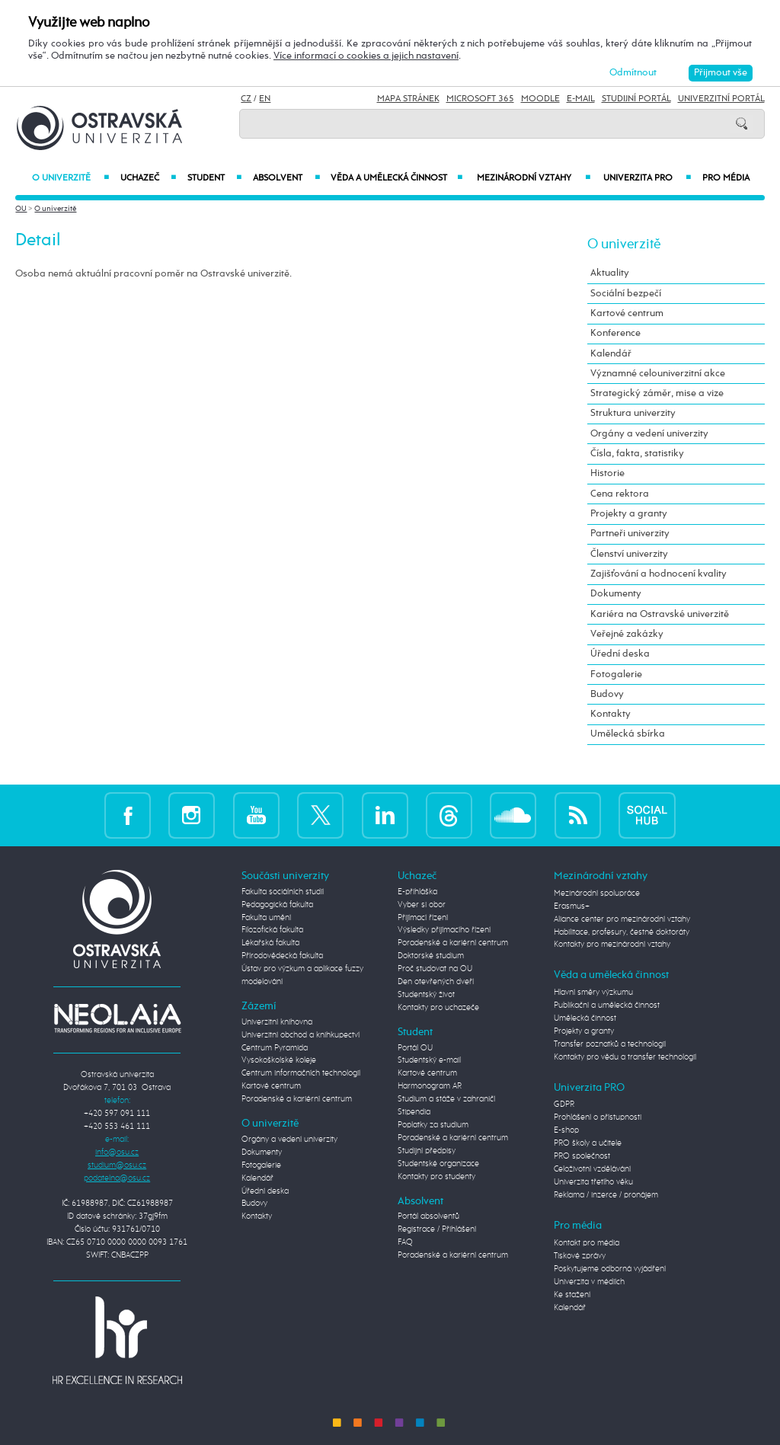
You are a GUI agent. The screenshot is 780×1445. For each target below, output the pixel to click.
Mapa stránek (408, 99)
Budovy (607, 694)
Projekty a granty (628, 514)
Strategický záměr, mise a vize (657, 393)
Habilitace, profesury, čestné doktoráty (621, 932)
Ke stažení (572, 1295)
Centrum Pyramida (274, 1048)
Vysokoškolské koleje (278, 1060)
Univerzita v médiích (589, 1282)
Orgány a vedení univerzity (649, 434)
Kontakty (610, 714)
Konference (615, 333)
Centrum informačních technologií (300, 1073)
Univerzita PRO (647, 178)
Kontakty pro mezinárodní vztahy (612, 944)
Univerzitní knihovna (276, 1022)
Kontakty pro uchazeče (438, 1007)
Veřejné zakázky (626, 634)
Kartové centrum (626, 313)
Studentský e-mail (429, 1060)
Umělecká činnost (585, 1018)
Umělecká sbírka (627, 734)
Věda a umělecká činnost (397, 178)
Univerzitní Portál (721, 99)
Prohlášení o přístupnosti (597, 1117)
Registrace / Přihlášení (437, 1229)
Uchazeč (148, 178)
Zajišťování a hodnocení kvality (658, 574)
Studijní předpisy (427, 1151)
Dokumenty (615, 594)
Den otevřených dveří (436, 981)
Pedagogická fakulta (277, 905)
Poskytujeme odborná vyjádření (610, 1269)
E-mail (581, 99)
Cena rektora (619, 494)
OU (21, 209)
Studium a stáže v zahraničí (446, 1099)
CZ (246, 99)
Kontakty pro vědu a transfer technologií (625, 1057)
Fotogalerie (616, 674)
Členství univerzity (629, 554)
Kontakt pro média (586, 1243)
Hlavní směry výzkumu (593, 992)
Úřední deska (620, 654)
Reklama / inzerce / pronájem (606, 1195)
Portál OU (415, 1048)
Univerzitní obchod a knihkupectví (300, 1035)
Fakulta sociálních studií (282, 892)
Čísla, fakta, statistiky (637, 454)
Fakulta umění (266, 917)
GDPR (564, 1104)
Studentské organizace (438, 1163)
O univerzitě (70, 178)
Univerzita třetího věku (593, 1182)
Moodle (540, 99)
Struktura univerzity (633, 413)
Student (214, 178)
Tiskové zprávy (580, 1256)
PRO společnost (582, 1156)
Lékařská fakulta (270, 943)
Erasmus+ (572, 906)
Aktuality (609, 273)
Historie (607, 473)
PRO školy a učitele (588, 1143)
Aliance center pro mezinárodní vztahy (622, 919)
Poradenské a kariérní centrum (296, 1099)
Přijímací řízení (423, 917)
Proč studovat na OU (435, 968)
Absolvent (286, 178)
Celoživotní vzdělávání (592, 1169)
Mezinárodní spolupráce (597, 893)
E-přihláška (417, 892)
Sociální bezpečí (625, 294)
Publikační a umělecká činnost (607, 1005)
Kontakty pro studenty (436, 1176)
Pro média (726, 178)
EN (264, 99)
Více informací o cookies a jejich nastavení (366, 56)
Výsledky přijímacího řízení (444, 930)
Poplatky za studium (433, 1125)
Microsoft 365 (480, 99)
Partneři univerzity (630, 534)
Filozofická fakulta (272, 930)
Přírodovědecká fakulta (282, 956)
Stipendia (414, 1112)
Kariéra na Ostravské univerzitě (659, 614)
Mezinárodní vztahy (533, 178)
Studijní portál (636, 99)
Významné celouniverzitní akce (657, 374)
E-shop (566, 1130)
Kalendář (610, 354)
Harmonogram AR (430, 1086)
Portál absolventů (428, 1216)
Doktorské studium (431, 956)
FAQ (405, 1242)
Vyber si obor (422, 905)
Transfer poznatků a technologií (610, 1044)
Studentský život (426, 994)
